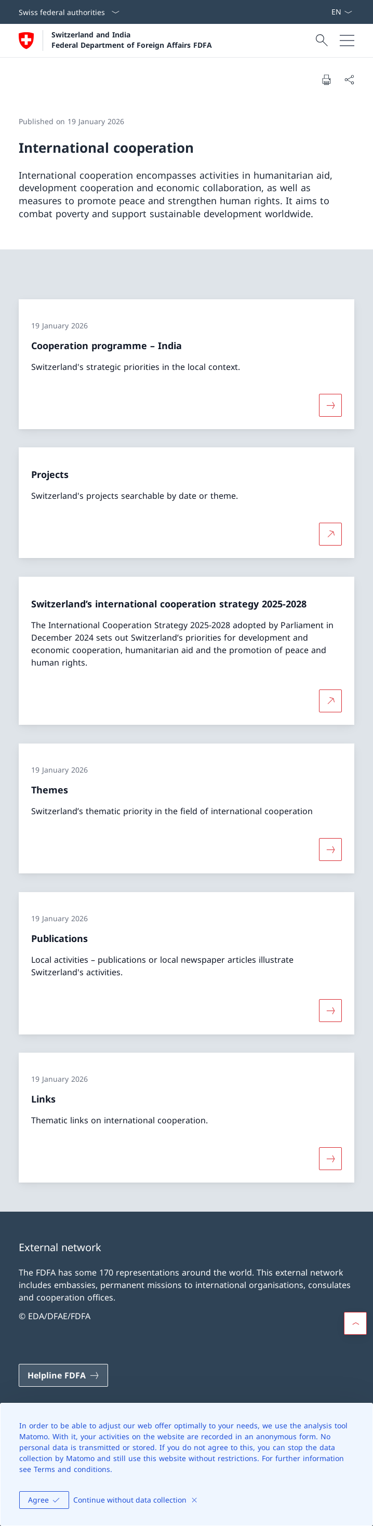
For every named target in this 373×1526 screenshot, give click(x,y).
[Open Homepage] (115, 40)
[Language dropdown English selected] (341, 12)
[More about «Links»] (330, 1158)
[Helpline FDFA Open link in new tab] (63, 1375)
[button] (355, 1323)
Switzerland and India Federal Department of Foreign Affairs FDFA (131, 39)
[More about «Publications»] (330, 1010)
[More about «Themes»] (330, 849)
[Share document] (349, 79)
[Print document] (326, 79)
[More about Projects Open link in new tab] (330, 534)
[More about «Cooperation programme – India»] (330, 404)
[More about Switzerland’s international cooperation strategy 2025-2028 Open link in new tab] (330, 700)
